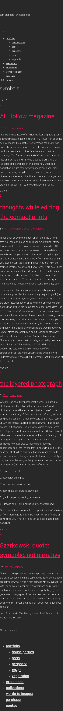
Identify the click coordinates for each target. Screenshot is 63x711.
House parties (23, 652)
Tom (5, 128)
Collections (15, 688)
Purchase (13, 700)
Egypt (16, 670)
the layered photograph (31, 383)
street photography (34, 228)
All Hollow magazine (27, 116)
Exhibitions (15, 682)
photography (16, 128)
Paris (16, 658)
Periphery (19, 664)
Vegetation (20, 676)
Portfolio (13, 646)
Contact (12, 706)
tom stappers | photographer (15, 14)
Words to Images (19, 694)
